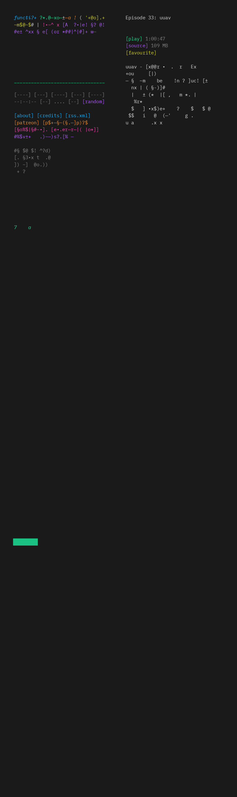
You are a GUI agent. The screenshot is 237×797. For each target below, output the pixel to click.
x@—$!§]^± (27, 122)
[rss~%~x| (78, 115)
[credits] (49, 115)
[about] (24, 115)
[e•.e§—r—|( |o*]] (75, 129)
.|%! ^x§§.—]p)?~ (65, 122)
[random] (93, 101)
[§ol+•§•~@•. (31, 129)
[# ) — (137, 45)
